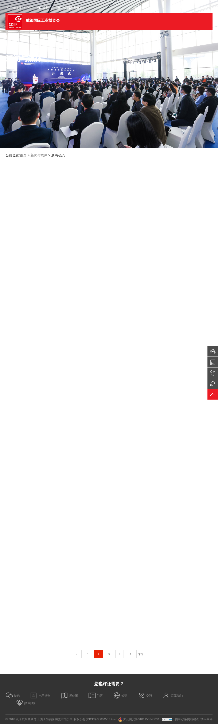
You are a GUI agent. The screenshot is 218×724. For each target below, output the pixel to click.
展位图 (69, 695)
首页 (23, 155)
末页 (140, 654)
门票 (95, 695)
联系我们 (173, 695)
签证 (120, 695)
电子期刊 (40, 695)
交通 (145, 695)
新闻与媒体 (39, 155)
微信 (12, 695)
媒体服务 (26, 703)
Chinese (201, 8)
